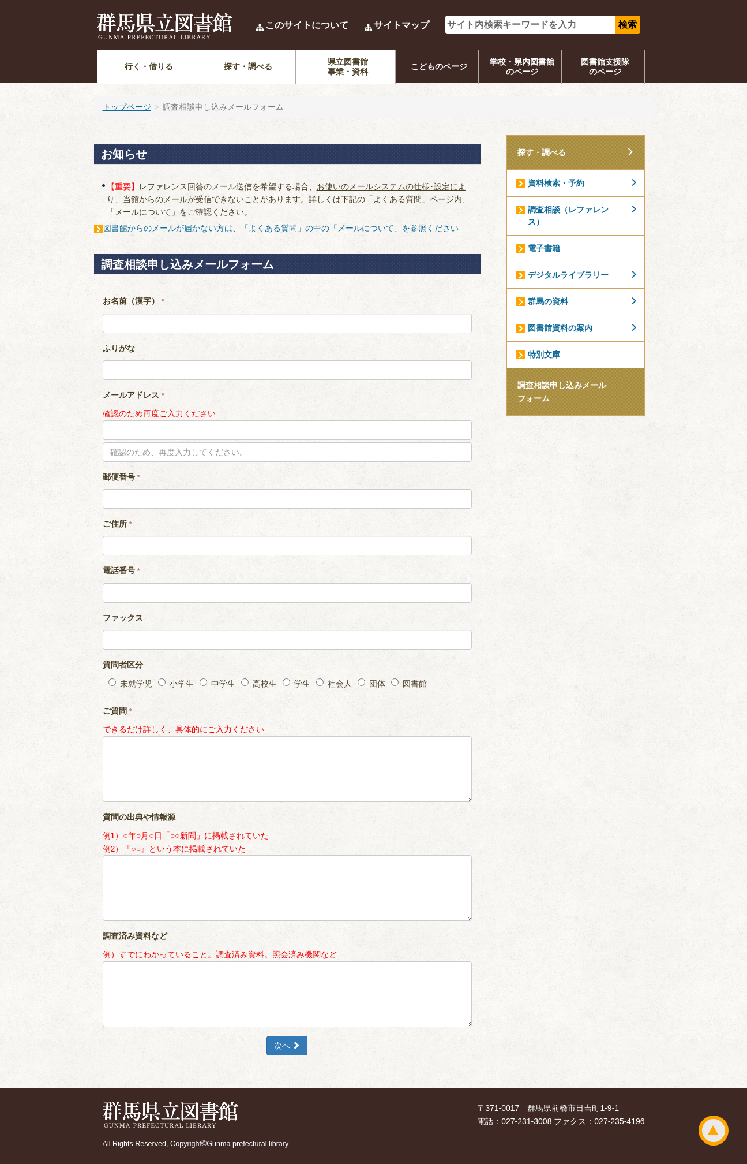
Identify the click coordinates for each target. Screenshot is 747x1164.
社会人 (334, 683)
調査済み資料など (135, 936)
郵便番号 (121, 477)
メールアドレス (133, 395)
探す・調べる (248, 66)
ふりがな (119, 348)
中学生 (217, 683)
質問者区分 (123, 664)
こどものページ (439, 66)
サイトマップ (401, 25)
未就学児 (130, 683)
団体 (371, 683)
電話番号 (121, 570)
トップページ (127, 106)
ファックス (123, 617)
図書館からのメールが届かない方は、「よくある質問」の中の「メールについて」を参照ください (281, 228)
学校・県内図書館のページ (522, 66)
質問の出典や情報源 (139, 817)
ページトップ (714, 1131)
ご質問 (117, 710)
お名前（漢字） (133, 300)
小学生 (176, 683)
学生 (296, 683)
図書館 (409, 683)
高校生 (259, 683)
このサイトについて (306, 25)
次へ (287, 1045)
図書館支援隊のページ (605, 66)
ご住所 (117, 523)
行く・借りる (149, 66)
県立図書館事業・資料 (348, 66)
